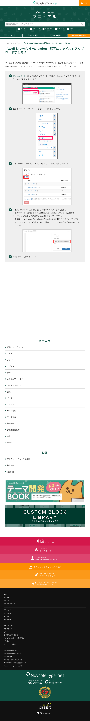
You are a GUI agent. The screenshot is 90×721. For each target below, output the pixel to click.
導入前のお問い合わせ (11, 635)
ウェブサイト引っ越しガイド (13, 660)
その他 (9, 442)
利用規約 (6, 641)
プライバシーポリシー (11, 644)
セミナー (6, 632)
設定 (9, 392)
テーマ (9, 372)
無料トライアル (9, 626)
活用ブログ (61, 28)
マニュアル (45, 17)
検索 (82, 24)
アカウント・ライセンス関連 (18, 459)
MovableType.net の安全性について (15, 663)
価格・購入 (7, 600)
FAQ (71, 28)
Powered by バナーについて (13, 666)
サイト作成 (11, 411)
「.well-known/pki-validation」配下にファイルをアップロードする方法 (47, 43)
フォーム (10, 404)
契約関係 (10, 423)
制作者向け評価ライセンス (12, 653)
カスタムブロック (14, 385)
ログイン (84, 3)
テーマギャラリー (9, 603)
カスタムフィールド (15, 379)
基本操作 (10, 465)
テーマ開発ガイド (9, 656)
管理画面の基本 (13, 430)
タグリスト (36, 28)
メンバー (10, 360)
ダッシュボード (19, 76)
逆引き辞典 (49, 28)
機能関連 (10, 472)
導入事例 (6, 597)
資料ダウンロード (9, 629)
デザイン (18, 43)
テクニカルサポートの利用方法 (14, 638)
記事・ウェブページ (15, 347)
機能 (5, 594)
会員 (9, 436)
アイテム (10, 353)
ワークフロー (12, 417)
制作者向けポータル (10, 650)
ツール (9, 398)
